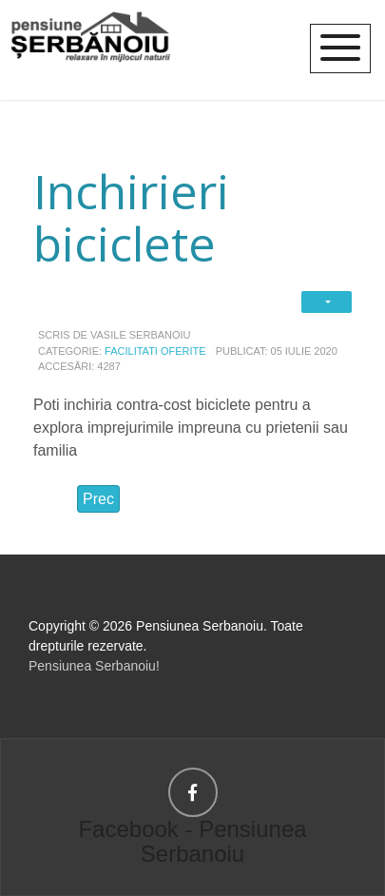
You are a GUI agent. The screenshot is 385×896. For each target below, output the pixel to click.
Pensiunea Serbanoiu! (94, 665)
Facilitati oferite (155, 351)
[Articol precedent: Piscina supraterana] (98, 499)
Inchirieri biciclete (131, 217)
